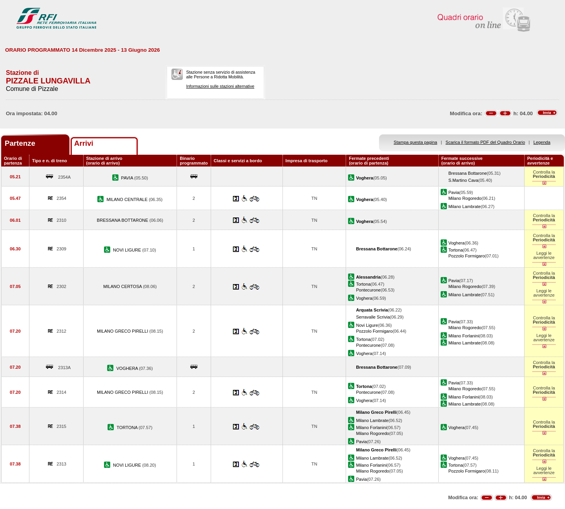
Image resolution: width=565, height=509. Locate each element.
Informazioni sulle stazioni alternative (220, 86)
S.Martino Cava (463, 180)
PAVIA (127, 178)
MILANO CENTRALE (127, 199)
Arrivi (83, 143)
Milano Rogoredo (464, 198)
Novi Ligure (367, 325)
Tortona (455, 250)
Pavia (453, 192)
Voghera (456, 243)
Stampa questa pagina (415, 142)
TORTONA (128, 427)
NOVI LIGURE (127, 250)
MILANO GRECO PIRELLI (123, 331)
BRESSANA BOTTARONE (123, 220)
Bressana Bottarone (467, 173)
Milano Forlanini (463, 335)
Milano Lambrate (464, 206)
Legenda (542, 142)
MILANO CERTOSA (123, 286)
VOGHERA (127, 368)
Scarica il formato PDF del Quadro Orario (485, 142)
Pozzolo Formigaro (466, 256)
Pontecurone (368, 290)
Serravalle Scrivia (373, 317)
